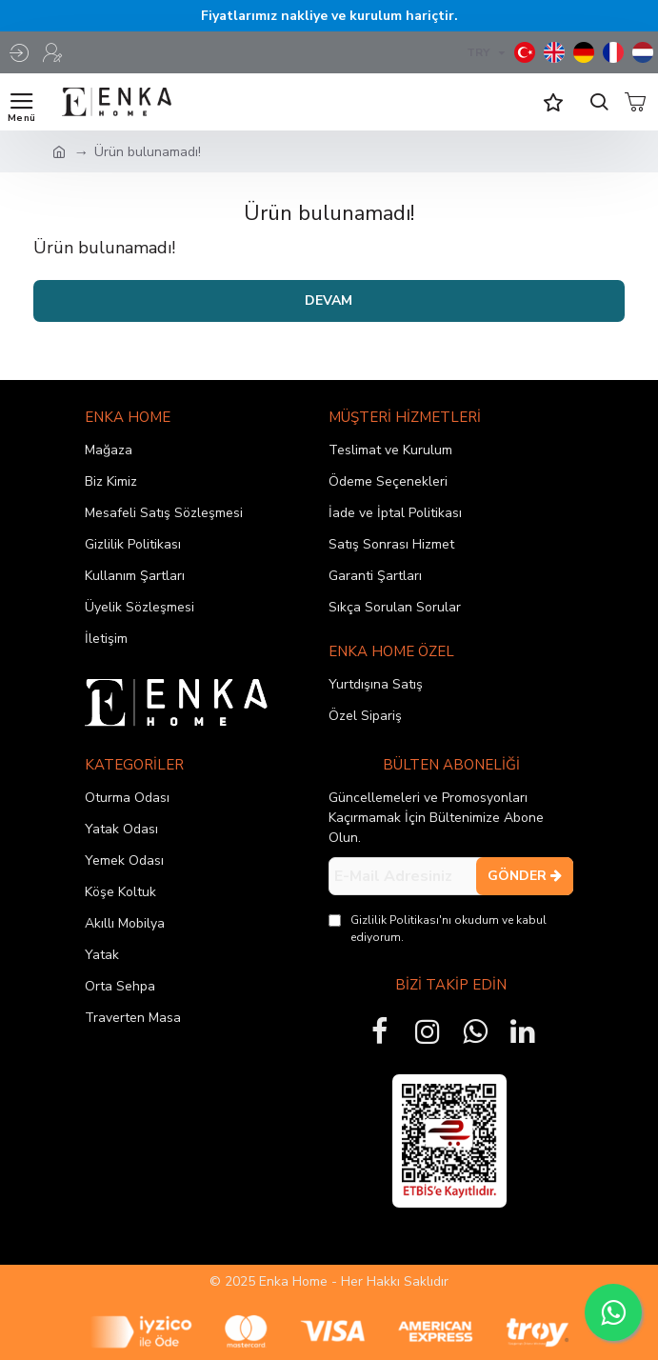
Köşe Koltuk (120, 892)
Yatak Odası (121, 829)
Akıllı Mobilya (125, 923)
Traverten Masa (133, 1018)
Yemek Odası (124, 860)
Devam (328, 300)
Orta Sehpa (120, 986)
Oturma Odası (127, 798)
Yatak (102, 955)
